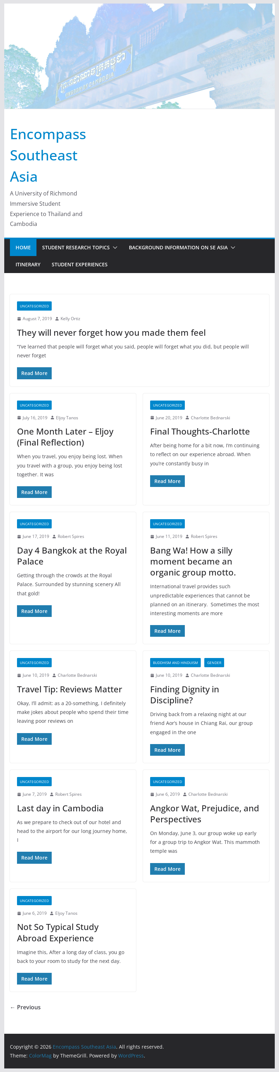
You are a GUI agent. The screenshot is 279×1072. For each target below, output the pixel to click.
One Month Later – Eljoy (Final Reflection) (65, 436)
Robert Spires (71, 536)
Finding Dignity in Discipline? (184, 694)
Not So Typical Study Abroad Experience (57, 932)
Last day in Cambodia (60, 808)
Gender (214, 662)
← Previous (25, 1007)
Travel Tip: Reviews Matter (69, 689)
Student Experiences (80, 264)
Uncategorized (34, 306)
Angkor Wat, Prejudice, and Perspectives (204, 813)
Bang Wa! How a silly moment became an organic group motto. (193, 561)
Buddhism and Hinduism (175, 662)
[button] (114, 248)
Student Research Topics (76, 247)
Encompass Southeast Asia (48, 155)
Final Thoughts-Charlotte (200, 431)
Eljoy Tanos (67, 418)
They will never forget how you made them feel (111, 332)
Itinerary (28, 264)
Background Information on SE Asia (178, 247)
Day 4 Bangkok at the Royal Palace (72, 555)
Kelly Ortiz (70, 319)
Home (23, 247)
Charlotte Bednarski (210, 418)
